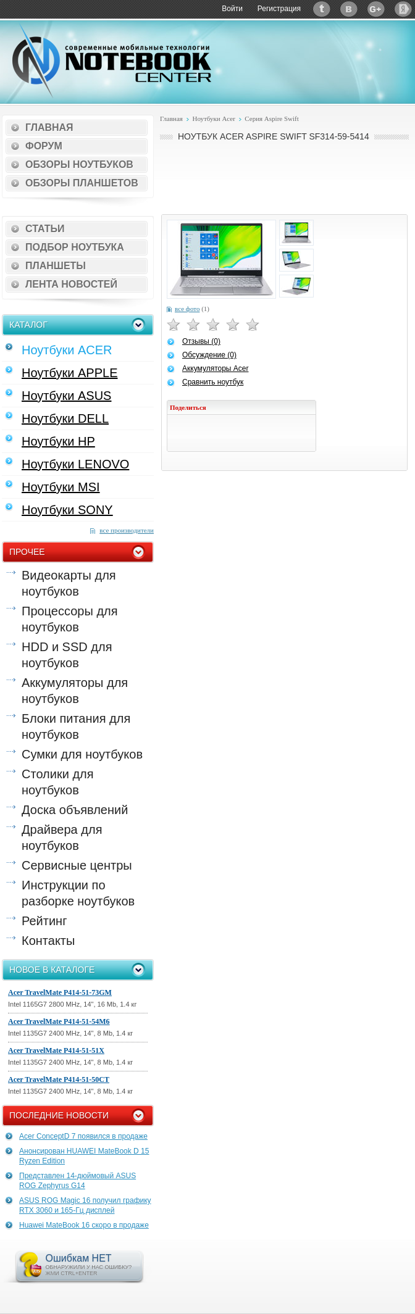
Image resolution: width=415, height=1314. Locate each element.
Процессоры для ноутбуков (70, 619)
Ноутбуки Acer (213, 118)
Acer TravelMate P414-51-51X (56, 1050)
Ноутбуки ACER (67, 350)
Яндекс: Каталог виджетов (403, 9)
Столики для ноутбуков (58, 782)
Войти (232, 8)
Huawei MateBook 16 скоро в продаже (84, 1225)
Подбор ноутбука (74, 247)
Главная (49, 127)
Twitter (321, 9)
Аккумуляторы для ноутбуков (75, 690)
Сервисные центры (77, 865)
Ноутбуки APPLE (69, 373)
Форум (43, 146)
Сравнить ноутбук (212, 382)
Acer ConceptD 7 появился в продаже (83, 1136)
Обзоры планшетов (81, 183)
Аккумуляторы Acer (215, 368)
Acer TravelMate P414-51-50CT (58, 1079)
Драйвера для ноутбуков (62, 837)
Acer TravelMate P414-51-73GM (60, 992)
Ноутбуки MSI (61, 487)
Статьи (44, 228)
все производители (126, 530)
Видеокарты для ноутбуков (69, 583)
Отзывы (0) (201, 341)
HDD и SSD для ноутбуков (67, 655)
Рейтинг (44, 921)
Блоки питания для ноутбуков (76, 726)
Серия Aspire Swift (271, 118)
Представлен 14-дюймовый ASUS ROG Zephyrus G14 (77, 1180)
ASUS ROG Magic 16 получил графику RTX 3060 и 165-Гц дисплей (85, 1205)
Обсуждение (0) (209, 355)
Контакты (48, 940)
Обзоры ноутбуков (79, 164)
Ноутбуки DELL (65, 418)
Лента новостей (71, 284)
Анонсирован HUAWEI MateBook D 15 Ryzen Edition (84, 1156)
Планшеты (55, 265)
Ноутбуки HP (58, 441)
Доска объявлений (75, 810)
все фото (187, 308)
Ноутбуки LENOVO (75, 464)
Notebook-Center (111, 60)
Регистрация (279, 8)
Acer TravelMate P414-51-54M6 (59, 1021)
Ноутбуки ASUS (66, 395)
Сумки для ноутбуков (82, 754)
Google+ (376, 9)
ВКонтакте (349, 9)
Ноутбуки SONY (67, 510)
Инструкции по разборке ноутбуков (78, 893)
